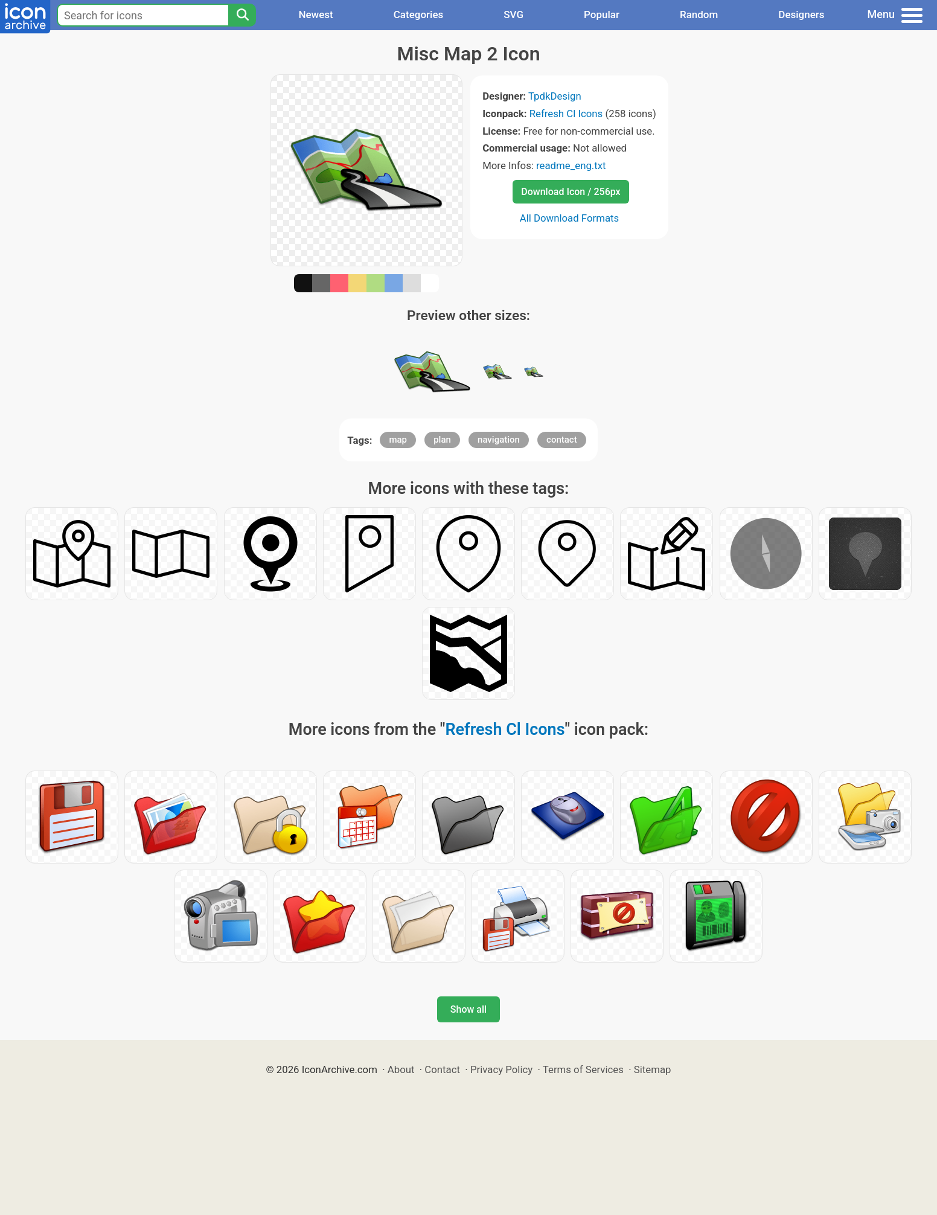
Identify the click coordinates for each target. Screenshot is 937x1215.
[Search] (242, 15)
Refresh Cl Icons (566, 113)
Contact (442, 1069)
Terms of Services (583, 1069)
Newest (315, 14)
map (398, 439)
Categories (419, 14)
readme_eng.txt (571, 165)
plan (442, 439)
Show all (468, 1009)
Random (699, 14)
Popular (601, 14)
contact (561, 439)
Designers (801, 14)
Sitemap (652, 1069)
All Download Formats (569, 218)
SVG (513, 14)
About (401, 1069)
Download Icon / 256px (570, 191)
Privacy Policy (501, 1069)
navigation (499, 439)
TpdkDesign (554, 96)
